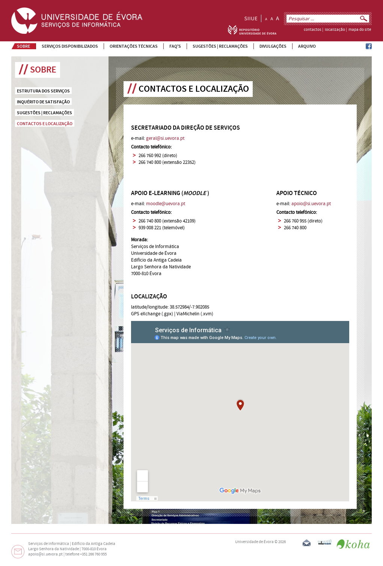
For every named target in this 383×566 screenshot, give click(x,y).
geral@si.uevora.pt (165, 138)
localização (335, 29)
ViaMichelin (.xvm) (194, 313)
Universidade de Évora (254, 542)
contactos (312, 29)
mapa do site (359, 29)
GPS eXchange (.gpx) (152, 313)
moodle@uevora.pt (165, 203)
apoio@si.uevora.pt (311, 203)
